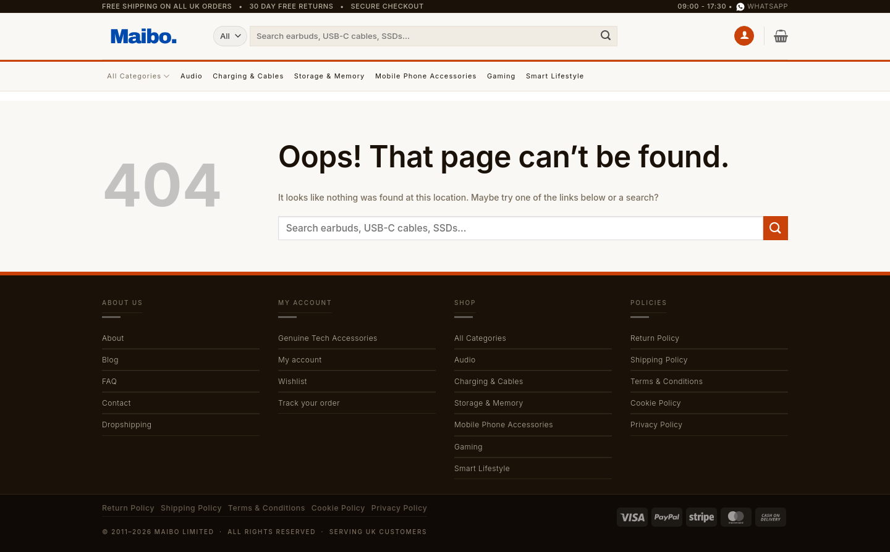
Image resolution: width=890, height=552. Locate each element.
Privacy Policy (656, 424)
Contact (116, 403)
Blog (110, 359)
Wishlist (292, 381)
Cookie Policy (655, 403)
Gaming (501, 76)
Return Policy (655, 338)
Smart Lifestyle (555, 76)
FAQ (109, 381)
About (113, 338)
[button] (744, 36)
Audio (191, 76)
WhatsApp (762, 6)
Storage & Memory (329, 76)
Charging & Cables (248, 76)
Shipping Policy (659, 359)
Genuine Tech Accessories (328, 338)
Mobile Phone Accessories (426, 76)
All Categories (138, 76)
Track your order (309, 403)
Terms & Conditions (666, 381)
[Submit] (605, 35)
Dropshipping (126, 424)
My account (300, 359)
